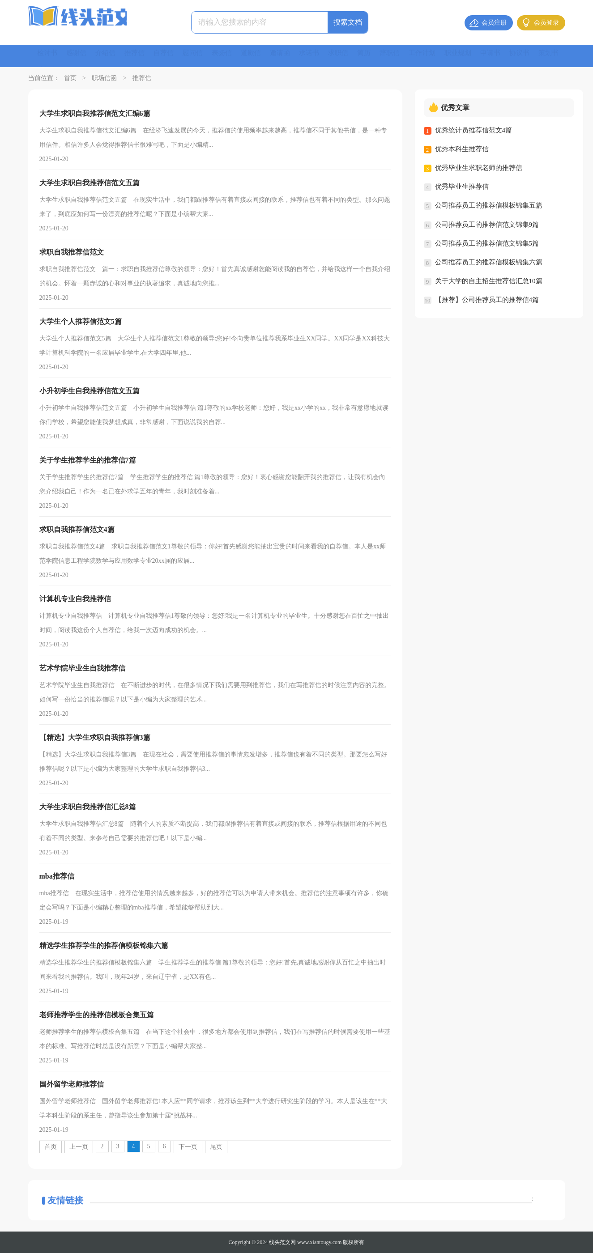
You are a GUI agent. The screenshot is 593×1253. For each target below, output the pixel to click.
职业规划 (477, 55)
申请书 (511, 55)
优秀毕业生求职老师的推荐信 (478, 167)
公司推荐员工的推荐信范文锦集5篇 (487, 242)
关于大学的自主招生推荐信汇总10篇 (488, 280)
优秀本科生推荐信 (462, 149)
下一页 (188, 1146)
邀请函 (291, 55)
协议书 (542, 55)
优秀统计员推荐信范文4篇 (473, 130)
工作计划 (440, 55)
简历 (379, 55)
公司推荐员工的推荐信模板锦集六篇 (488, 261)
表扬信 (230, 55)
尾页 (216, 1146)
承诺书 (322, 55)
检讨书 (48, 55)
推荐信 (139, 55)
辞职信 (406, 55)
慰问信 (200, 55)
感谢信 (78, 55)
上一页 (78, 1146)
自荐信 (169, 55)
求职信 (352, 55)
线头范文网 (282, 1242)
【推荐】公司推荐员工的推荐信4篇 (487, 299)
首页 (70, 78)
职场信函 (104, 78)
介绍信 (108, 55)
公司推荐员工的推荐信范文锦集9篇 (487, 224)
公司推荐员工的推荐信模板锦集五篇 (488, 205)
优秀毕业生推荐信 (462, 186)
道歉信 (261, 55)
